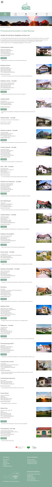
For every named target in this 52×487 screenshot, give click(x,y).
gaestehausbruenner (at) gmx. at (9, 72)
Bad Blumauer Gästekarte (18, 42)
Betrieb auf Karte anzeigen (5, 55)
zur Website (4, 58)
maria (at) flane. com (7, 399)
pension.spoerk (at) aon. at (8, 257)
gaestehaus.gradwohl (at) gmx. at (9, 135)
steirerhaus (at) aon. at (7, 294)
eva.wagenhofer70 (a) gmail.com (9, 367)
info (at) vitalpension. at (7, 332)
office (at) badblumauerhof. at (8, 53)
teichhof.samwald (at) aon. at (8, 155)
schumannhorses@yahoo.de (8, 416)
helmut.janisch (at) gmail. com (8, 383)
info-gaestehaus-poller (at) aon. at (9, 314)
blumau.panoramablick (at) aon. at (9, 240)
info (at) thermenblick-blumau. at (9, 275)
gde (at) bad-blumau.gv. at (34, 480)
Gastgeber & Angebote (5, 27)
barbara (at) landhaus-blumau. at (9, 222)
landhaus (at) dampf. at (7, 104)
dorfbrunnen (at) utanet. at (8, 189)
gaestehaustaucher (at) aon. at (8, 87)
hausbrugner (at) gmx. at (7, 206)
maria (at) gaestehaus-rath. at (8, 434)
